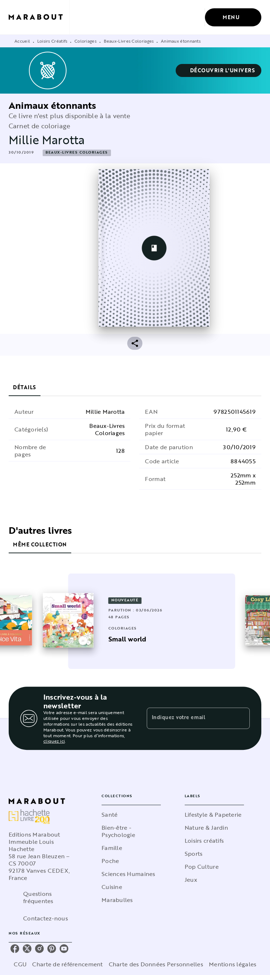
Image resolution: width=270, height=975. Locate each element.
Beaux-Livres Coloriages (129, 40)
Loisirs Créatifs (52, 40)
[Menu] (233, 17)
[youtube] (64, 949)
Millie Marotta (43, 139)
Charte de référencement (70, 964)
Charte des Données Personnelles (155, 964)
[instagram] (39, 949)
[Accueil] (39, 17)
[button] (219, 70)
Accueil (21, 40)
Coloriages (85, 40)
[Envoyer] (241, 718)
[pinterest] (52, 949)
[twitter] (27, 949)
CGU (24, 964)
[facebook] (15, 949)
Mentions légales (229, 964)
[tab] (24, 387)
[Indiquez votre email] (189, 718)
